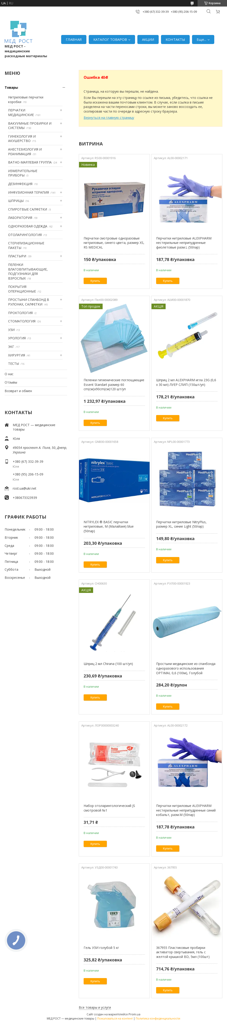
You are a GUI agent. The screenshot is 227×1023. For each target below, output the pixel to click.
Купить (95, 281)
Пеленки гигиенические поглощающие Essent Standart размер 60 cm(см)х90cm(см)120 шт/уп (114, 384)
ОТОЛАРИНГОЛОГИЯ (25, 235)
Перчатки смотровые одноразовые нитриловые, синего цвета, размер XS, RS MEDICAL (114, 242)
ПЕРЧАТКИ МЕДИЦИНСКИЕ (21, 112)
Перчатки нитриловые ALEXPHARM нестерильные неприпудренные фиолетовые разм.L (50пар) (183, 242)
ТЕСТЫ (13, 363)
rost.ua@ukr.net (24, 488)
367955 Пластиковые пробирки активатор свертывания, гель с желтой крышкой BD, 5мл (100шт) (183, 952)
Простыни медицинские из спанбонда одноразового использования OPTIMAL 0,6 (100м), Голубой (185, 668)
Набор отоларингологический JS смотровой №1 (109, 807)
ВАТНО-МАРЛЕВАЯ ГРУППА (30, 162)
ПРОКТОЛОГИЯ (20, 313)
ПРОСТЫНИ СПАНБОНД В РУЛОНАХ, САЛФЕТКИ (28, 301)
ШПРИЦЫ (16, 200)
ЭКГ (11, 346)
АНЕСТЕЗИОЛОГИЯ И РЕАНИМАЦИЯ (25, 151)
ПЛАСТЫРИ (17, 256)
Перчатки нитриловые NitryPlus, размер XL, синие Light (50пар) (181, 524)
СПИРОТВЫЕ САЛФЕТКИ (27, 209)
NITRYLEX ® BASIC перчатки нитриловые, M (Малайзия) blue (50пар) (109, 526)
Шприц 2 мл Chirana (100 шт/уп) (108, 663)
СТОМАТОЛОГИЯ (21, 321)
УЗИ (11, 329)
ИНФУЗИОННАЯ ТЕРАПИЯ (28, 192)
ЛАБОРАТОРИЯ (20, 217)
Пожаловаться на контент (115, 1018)
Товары (11, 87)
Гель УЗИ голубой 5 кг (101, 947)
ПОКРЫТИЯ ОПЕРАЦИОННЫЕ (22, 288)
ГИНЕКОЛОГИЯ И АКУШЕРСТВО (22, 138)
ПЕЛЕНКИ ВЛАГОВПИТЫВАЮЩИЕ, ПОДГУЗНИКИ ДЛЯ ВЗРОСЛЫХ (28, 271)
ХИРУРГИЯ (16, 355)
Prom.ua (134, 1014)
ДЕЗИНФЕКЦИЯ (20, 184)
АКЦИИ (148, 39)
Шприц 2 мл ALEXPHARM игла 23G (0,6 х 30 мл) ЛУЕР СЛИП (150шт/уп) (186, 382)
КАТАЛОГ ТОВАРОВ (110, 39)
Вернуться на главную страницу (109, 117)
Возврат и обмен (18, 391)
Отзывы (11, 382)
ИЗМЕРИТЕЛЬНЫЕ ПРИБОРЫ (22, 173)
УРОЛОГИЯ (17, 338)
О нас (9, 374)
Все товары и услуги (95, 1007)
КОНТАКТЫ (175, 39)
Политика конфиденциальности (158, 1018)
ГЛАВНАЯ (74, 39)
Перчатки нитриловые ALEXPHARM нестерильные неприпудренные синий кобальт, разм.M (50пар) (186, 810)
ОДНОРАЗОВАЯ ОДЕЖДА (27, 226)
